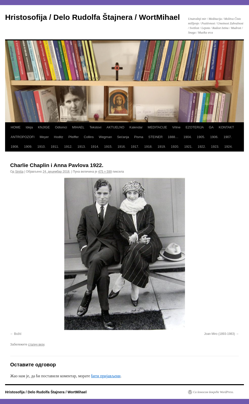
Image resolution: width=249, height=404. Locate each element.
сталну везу (36, 344)
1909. (28, 146)
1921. (188, 146)
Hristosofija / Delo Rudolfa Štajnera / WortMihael (92, 17)
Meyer (44, 137)
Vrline (176, 127)
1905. (201, 137)
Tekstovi (95, 127)
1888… (173, 137)
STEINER (155, 137)
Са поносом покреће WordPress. (213, 392)
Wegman (105, 137)
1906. (214, 137)
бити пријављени (105, 376)
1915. (108, 146)
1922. (202, 146)
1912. (68, 146)
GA (211, 127)
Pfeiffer (73, 137)
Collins (89, 137)
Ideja (29, 127)
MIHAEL (78, 127)
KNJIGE (44, 127)
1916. (121, 146)
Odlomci (61, 127)
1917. (135, 146)
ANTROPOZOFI (23, 137)
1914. (95, 146)
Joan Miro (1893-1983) (219, 334)
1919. (162, 146)
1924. (228, 146)
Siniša (19, 171)
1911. (55, 146)
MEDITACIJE (157, 127)
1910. (41, 146)
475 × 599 (105, 171)
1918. (148, 146)
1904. (187, 137)
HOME (16, 127)
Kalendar (136, 127)
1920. (175, 146)
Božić (17, 334)
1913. (81, 146)
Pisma (138, 137)
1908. (15, 146)
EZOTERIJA (194, 127)
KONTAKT (226, 127)
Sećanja (123, 137)
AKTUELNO (115, 127)
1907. (228, 137)
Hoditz (58, 137)
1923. (215, 146)
